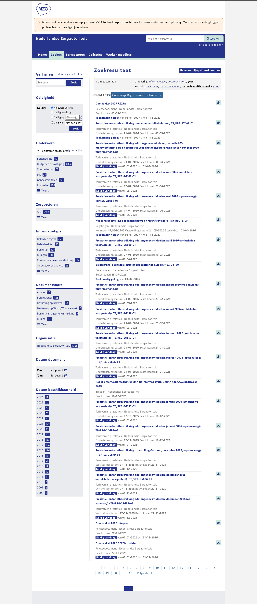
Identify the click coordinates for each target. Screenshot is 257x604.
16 (205, 568)
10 (157, 568)
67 (130, 573)
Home (42, 55)
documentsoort (177, 81)
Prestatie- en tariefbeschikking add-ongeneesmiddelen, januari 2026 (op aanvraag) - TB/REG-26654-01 (148, 435)
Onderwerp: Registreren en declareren (135, 95)
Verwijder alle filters (72, 74)
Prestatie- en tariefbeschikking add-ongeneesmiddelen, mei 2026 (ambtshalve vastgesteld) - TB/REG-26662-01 (148, 181)
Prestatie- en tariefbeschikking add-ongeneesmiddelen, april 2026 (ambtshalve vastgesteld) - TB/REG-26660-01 (148, 250)
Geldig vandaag (62, 112)
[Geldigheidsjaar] (73, 122)
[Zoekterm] (175, 38)
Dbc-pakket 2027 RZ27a (148, 111)
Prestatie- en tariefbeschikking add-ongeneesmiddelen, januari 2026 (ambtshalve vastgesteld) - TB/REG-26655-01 (148, 411)
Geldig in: (59, 123)
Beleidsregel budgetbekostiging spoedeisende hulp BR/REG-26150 (148, 272)
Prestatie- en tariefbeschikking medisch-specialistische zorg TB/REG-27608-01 (148, 131)
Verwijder (76, 150)
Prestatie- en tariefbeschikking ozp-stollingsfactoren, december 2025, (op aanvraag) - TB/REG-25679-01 (148, 460)
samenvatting (218, 102)
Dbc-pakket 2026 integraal (148, 531)
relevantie (152, 86)
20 (115, 573)
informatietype (157, 81)
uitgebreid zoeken (211, 44)
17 (213, 568)
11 (165, 568)
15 (197, 568)
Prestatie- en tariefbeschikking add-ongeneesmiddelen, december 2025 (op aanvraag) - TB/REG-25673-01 (148, 508)
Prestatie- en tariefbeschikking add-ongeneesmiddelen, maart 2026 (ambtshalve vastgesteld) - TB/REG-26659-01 (148, 318)
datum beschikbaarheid (196, 86)
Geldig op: (59, 117)
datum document (170, 86)
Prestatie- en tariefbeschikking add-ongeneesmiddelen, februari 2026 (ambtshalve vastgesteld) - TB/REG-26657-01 (148, 342)
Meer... (45, 190)
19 (107, 573)
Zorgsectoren (75, 55)
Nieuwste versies (63, 107)
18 (99, 573)
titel (217, 86)
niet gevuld (56, 370)
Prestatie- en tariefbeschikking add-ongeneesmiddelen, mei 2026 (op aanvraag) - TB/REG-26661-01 (148, 205)
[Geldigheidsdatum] (73, 117)
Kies (82, 117)
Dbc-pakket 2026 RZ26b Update (148, 550)
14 (189, 568)
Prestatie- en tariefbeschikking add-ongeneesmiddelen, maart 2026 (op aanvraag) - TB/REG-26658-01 (148, 294)
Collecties (95, 55)
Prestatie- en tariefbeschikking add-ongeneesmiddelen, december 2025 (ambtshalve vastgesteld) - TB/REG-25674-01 (148, 484)
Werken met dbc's (119, 55)
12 (173, 568)
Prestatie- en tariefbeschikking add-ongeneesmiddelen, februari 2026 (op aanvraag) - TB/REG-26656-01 (148, 367)
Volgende (142, 573)
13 (181, 568)
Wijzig (65, 369)
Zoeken (215, 38)
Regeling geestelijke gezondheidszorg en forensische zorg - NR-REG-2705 (148, 228)
